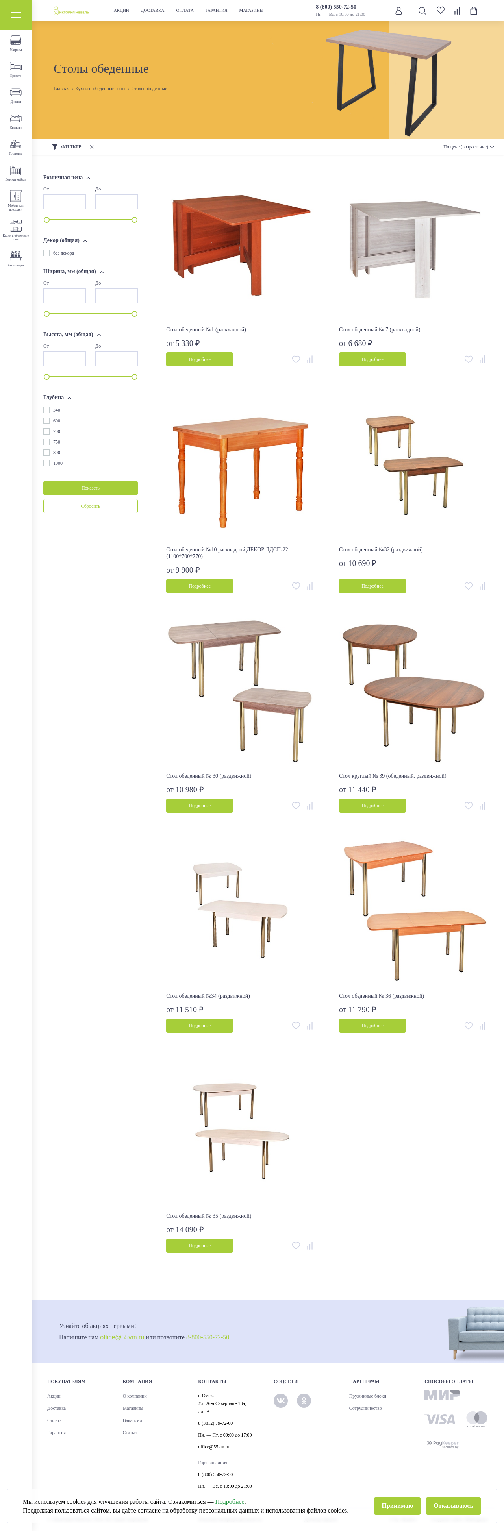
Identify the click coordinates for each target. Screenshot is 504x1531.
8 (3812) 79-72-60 (215, 1423)
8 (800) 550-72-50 (336, 7)
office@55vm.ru (122, 1337)
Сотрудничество (365, 1408)
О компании (135, 1396)
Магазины (251, 10)
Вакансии (132, 1420)
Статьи (130, 1432)
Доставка (153, 10)
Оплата (184, 10)
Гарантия (217, 10)
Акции (121, 10)
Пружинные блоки (367, 1396)
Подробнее (230, 1501)
